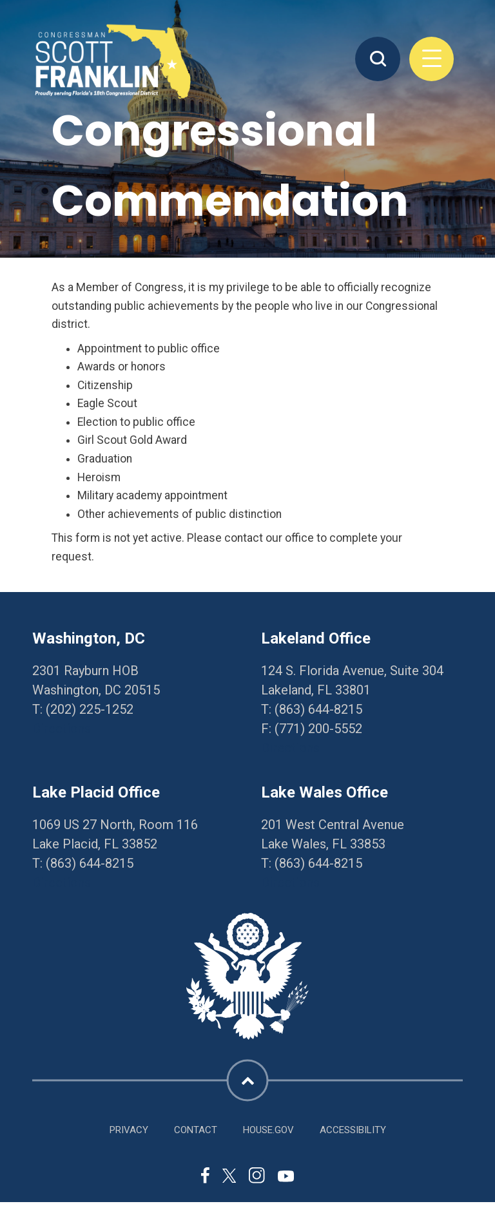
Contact (195, 1130)
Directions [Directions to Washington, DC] (61, 728)
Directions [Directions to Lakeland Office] (290, 748)
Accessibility (353, 1130)
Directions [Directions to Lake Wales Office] (290, 882)
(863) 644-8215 (318, 709)
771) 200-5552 (320, 728)
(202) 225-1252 (89, 709)
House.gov (268, 1130)
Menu (432, 59)
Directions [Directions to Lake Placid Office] (61, 882)
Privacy (129, 1130)
